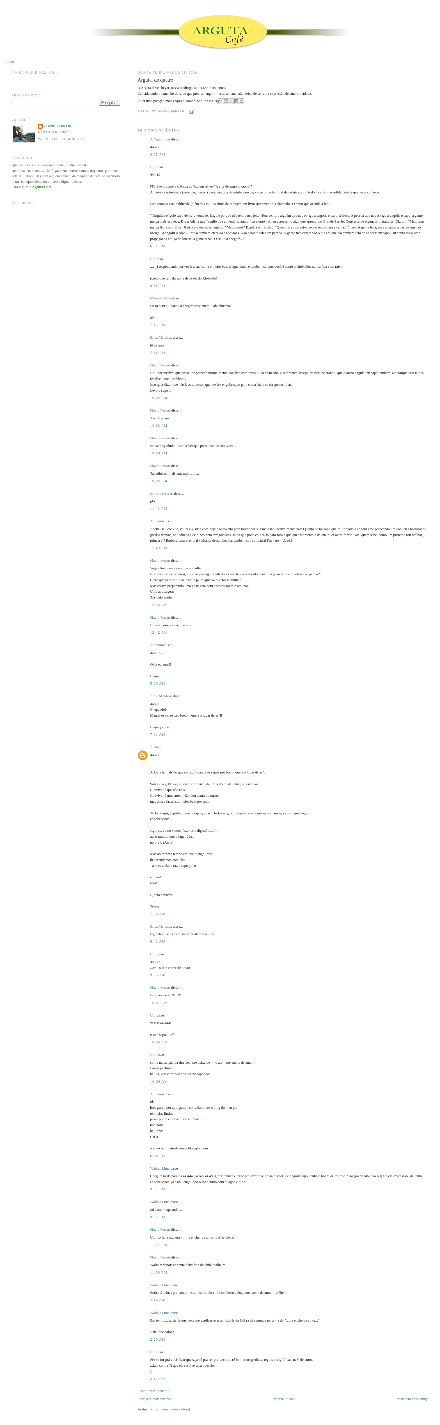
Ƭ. (151, 747)
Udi (153, 167)
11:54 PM (159, 1244)
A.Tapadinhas (160, 139)
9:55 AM (158, 975)
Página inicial (284, 1399)
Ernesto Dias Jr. (161, 493)
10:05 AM (159, 1042)
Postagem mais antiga (412, 1399)
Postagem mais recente (154, 1399)
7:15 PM (157, 325)
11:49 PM (159, 548)
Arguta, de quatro (155, 80)
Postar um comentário (153, 1391)
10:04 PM (159, 481)
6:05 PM (157, 154)
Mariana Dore (160, 298)
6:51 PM (157, 246)
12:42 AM (159, 604)
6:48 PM (157, 1156)
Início (10, 61)
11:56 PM (159, 1272)
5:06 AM (158, 683)
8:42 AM (158, 941)
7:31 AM (158, 734)
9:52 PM (157, 1189)
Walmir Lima (159, 1168)
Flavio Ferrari (160, 365)
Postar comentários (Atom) (170, 1409)
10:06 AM (159, 1081)
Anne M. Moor (161, 696)
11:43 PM (159, 508)
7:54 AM (158, 914)
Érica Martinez (161, 337)
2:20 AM (158, 1339)
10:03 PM (159, 425)
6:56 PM (157, 285)
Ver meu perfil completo (61, 138)
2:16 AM (158, 1300)
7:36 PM (157, 352)
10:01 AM (159, 1003)
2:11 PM (157, 1379)
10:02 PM (159, 398)
